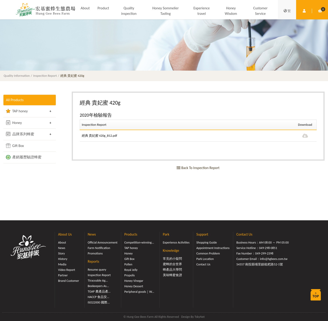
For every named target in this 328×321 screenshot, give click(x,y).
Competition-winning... (139, 242)
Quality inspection (128, 11)
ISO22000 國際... (99, 302)
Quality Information (17, 76)
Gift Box (15, 145)
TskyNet (200, 317)
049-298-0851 (268, 248)
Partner (63, 275)
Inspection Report (45, 76)
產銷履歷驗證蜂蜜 (23, 157)
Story (61, 253)
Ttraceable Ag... (98, 280)
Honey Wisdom (231, 11)
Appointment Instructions (213, 248)
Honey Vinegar (133, 281)
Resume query (97, 270)
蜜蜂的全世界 (172, 264)
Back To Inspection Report (198, 168)
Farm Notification (99, 248)
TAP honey (17, 111)
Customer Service (260, 11)
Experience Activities (176, 242)
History (62, 259)
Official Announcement (103, 242)
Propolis (129, 275)
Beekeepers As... (98, 286)
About (85, 8)
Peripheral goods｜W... (139, 292)
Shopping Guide (206, 242)
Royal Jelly (131, 270)
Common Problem (208, 253)
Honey (14, 122)
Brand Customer (68, 281)
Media (62, 264)
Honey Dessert (133, 286)
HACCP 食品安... (98, 297)
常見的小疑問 (172, 259)
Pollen (128, 264)
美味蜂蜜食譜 (172, 275)
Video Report (66, 270)
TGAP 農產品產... (99, 291)
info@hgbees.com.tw (273, 259)
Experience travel (201, 11)
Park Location (205, 259)
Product (103, 8)
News (61, 248)
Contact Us (203, 264)
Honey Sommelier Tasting (165, 11)
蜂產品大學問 (172, 270)
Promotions (95, 253)
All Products (14, 100)
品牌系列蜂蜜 (20, 134)
